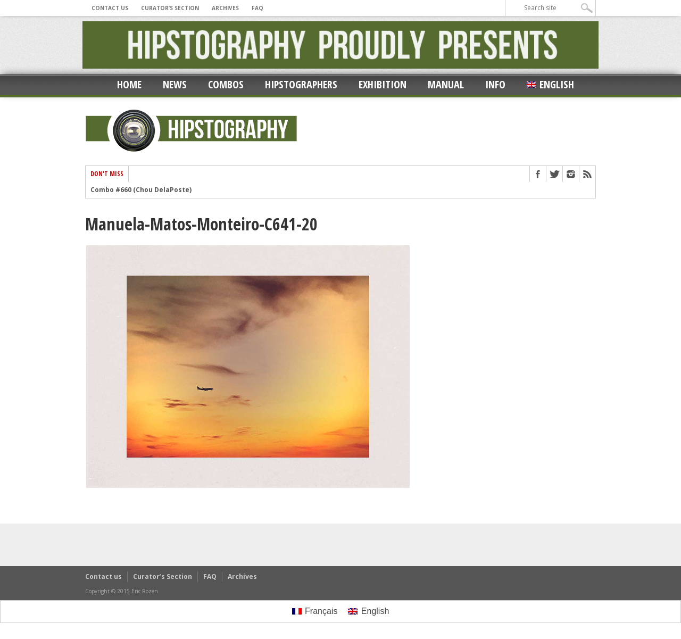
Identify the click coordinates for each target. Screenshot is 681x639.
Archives (225, 8)
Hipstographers (301, 84)
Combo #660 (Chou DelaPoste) (141, 190)
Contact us (110, 8)
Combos (226, 84)
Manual (446, 84)
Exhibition (382, 84)
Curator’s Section (170, 8)
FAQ (257, 8)
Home (129, 84)
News (175, 84)
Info (495, 84)
